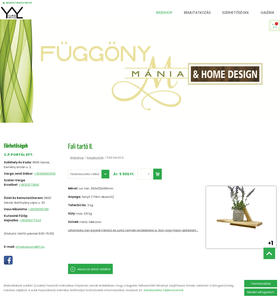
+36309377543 (30, 218)
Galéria (267, 12)
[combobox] (88, 172)
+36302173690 (29, 183)
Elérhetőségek (235, 12)
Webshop (164, 12)
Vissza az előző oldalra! (93, 267)
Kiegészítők (95, 156)
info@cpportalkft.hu (30, 245)
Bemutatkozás (197, 12)
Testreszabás (261, 283)
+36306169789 (38, 207)
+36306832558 (44, 172)
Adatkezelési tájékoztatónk (163, 290)
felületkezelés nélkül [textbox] (84, 172)
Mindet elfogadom (260, 292)
